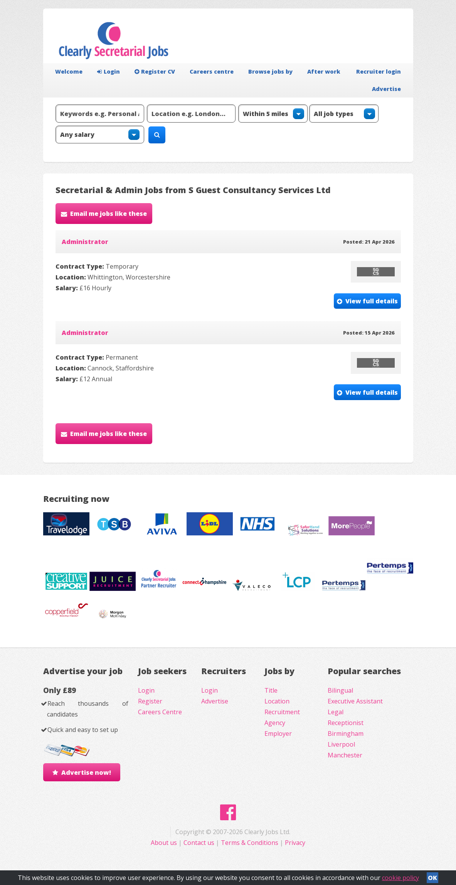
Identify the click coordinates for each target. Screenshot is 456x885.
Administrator (85, 241)
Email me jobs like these (108, 213)
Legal (335, 712)
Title (271, 690)
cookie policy (400, 877)
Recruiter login (378, 71)
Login (108, 71)
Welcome (68, 71)
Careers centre (212, 71)
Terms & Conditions (249, 842)
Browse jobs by (270, 71)
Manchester (345, 755)
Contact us (199, 842)
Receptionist (345, 722)
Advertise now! (86, 772)
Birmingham (345, 733)
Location (276, 701)
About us (164, 842)
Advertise (386, 89)
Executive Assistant (355, 701)
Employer (278, 733)
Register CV (155, 71)
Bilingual (340, 690)
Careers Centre (160, 712)
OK (432, 877)
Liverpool (341, 744)
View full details (371, 301)
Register (150, 701)
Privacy (295, 842)
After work (323, 71)
